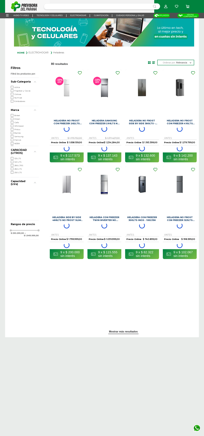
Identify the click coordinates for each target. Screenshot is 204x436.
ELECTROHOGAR (38, 52)
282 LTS (18, 169)
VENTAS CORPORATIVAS (187, 15)
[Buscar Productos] (155, 6)
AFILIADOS (161, 15)
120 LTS (17, 162)
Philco (17, 129)
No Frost (18, 98)
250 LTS (18, 172)
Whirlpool (19, 126)
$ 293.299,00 (17, 233)
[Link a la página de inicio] (21, 52)
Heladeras (58, 52)
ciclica (17, 87)
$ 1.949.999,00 (31, 234)
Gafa (16, 122)
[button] (165, 6)
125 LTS (17, 158)
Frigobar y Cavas (22, 91)
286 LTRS (18, 165)
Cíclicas (17, 94)
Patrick (17, 140)
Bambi (17, 133)
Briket (17, 115)
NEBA (17, 143)
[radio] (149, 62)
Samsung (19, 136)
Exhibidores (19, 101)
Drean (17, 119)
